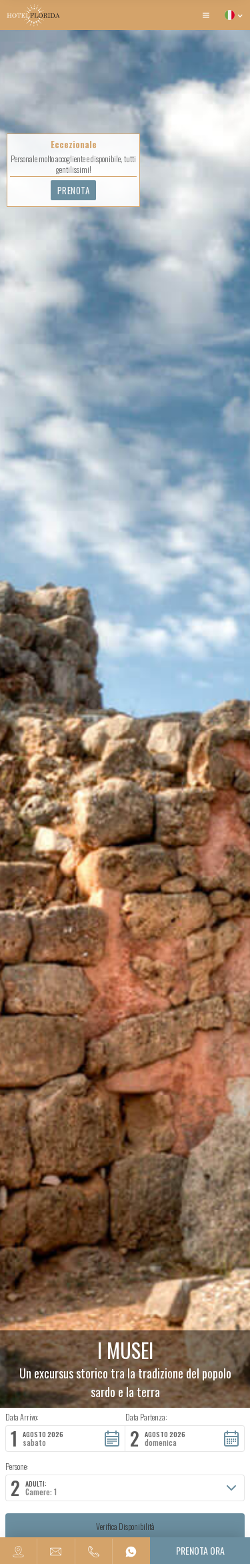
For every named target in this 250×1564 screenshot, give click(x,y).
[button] (206, 15)
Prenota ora (200, 1550)
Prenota (73, 190)
